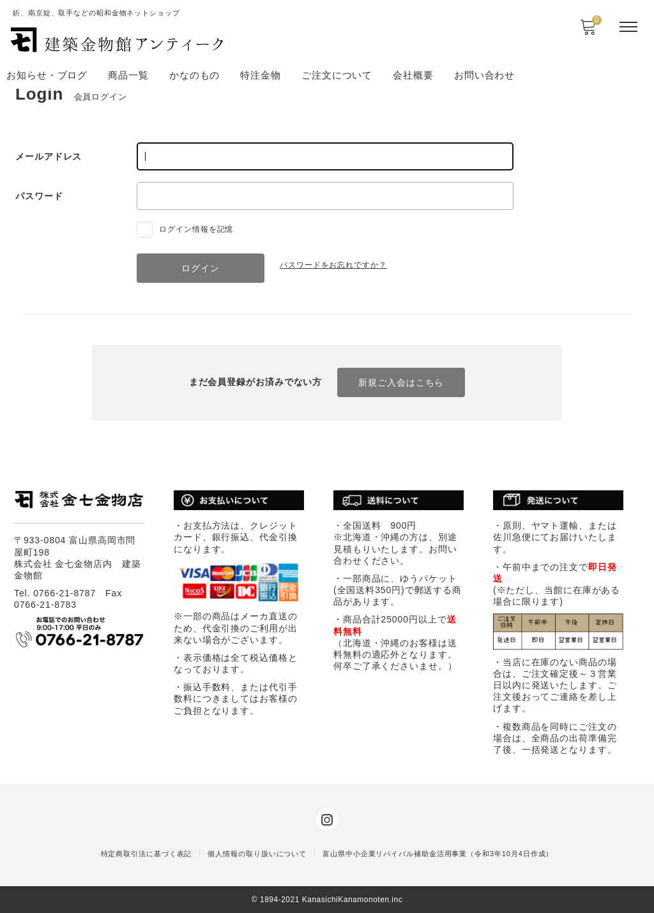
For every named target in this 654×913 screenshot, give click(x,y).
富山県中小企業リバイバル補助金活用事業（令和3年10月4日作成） (438, 853)
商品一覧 (128, 75)
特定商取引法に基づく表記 (146, 853)
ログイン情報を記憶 (185, 229)
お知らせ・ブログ (46, 75)
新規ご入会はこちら (401, 382)
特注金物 (260, 75)
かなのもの (194, 75)
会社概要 (413, 75)
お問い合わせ (484, 75)
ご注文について (336, 75)
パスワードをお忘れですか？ (333, 264)
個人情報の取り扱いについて (257, 853)
